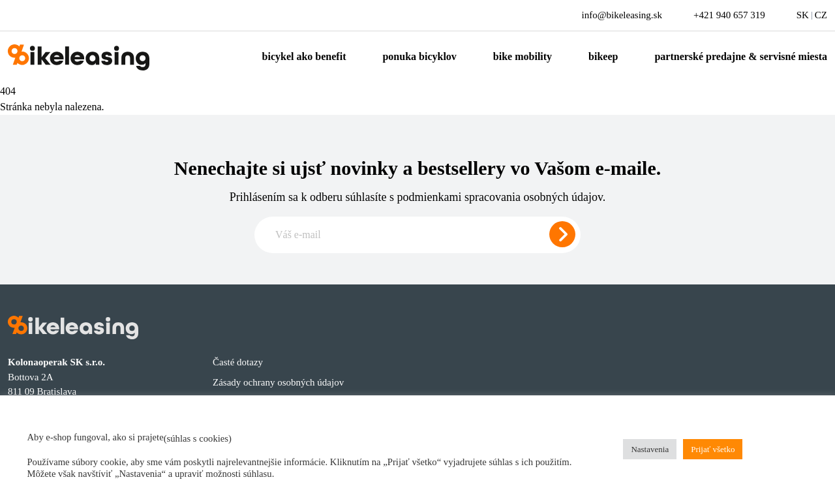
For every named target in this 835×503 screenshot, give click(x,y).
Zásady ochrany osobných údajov (278, 382)
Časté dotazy (238, 362)
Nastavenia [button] (650, 449)
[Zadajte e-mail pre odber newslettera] (417, 235)
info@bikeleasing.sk (622, 15)
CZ (821, 15)
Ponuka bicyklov (419, 56)
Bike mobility (522, 56)
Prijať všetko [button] (713, 449)
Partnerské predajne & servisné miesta (740, 56)
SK (803, 15)
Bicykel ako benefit (304, 56)
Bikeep (603, 56)
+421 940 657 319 (729, 15)
